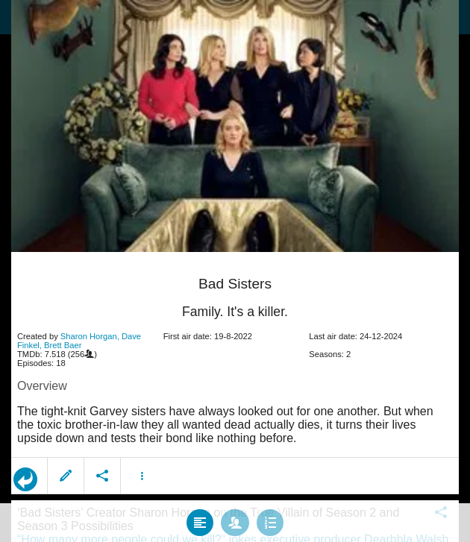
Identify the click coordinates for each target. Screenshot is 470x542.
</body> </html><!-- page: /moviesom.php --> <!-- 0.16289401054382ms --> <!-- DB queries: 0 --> (235, 271)
